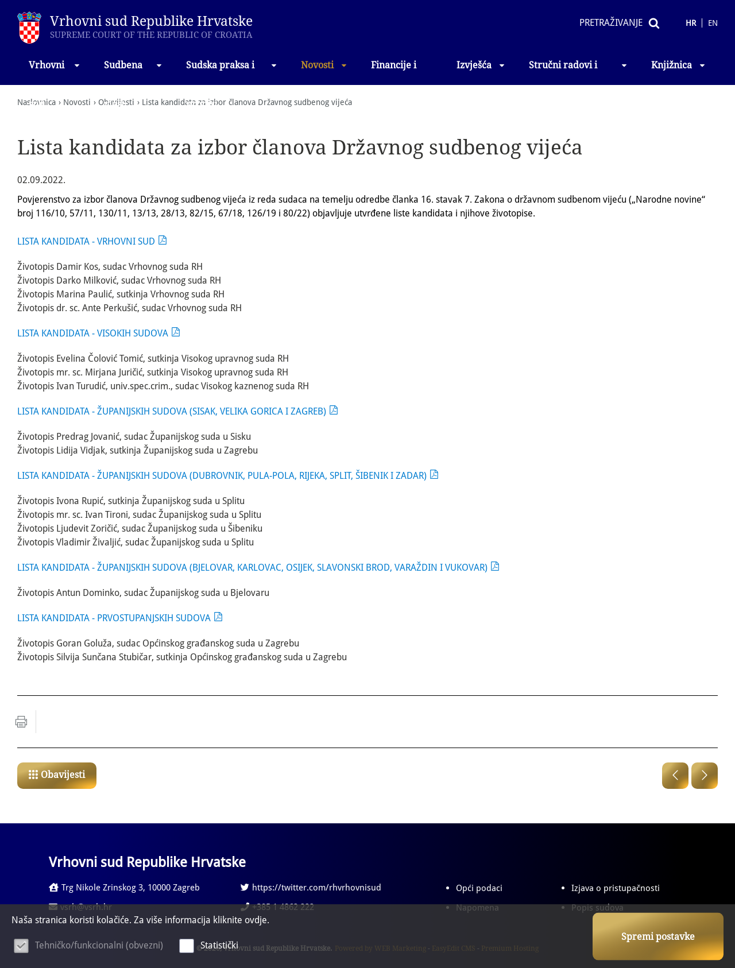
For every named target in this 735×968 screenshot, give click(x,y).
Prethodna (675, 775)
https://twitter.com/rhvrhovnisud (311, 887)
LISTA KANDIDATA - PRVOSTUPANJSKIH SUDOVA (114, 618)
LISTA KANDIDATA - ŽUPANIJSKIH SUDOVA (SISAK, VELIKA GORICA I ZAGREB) (171, 411)
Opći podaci (479, 888)
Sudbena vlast (133, 72)
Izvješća (481, 65)
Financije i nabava (393, 72)
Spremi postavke (658, 936)
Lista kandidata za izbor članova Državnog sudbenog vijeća (247, 102)
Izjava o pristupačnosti (615, 888)
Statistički (219, 945)
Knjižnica (678, 65)
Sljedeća (704, 775)
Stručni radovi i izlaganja (578, 72)
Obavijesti (63, 774)
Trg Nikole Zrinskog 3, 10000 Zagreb (124, 887)
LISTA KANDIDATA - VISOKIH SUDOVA (92, 333)
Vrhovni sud (55, 72)
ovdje (256, 920)
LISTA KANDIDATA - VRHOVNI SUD (86, 241)
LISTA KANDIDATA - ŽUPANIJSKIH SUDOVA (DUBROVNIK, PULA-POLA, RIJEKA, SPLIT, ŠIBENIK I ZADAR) (222, 475)
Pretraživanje (611, 22)
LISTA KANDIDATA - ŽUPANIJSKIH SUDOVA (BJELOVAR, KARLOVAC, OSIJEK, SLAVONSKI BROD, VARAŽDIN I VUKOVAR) (252, 567)
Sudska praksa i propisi (232, 72)
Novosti (324, 65)
